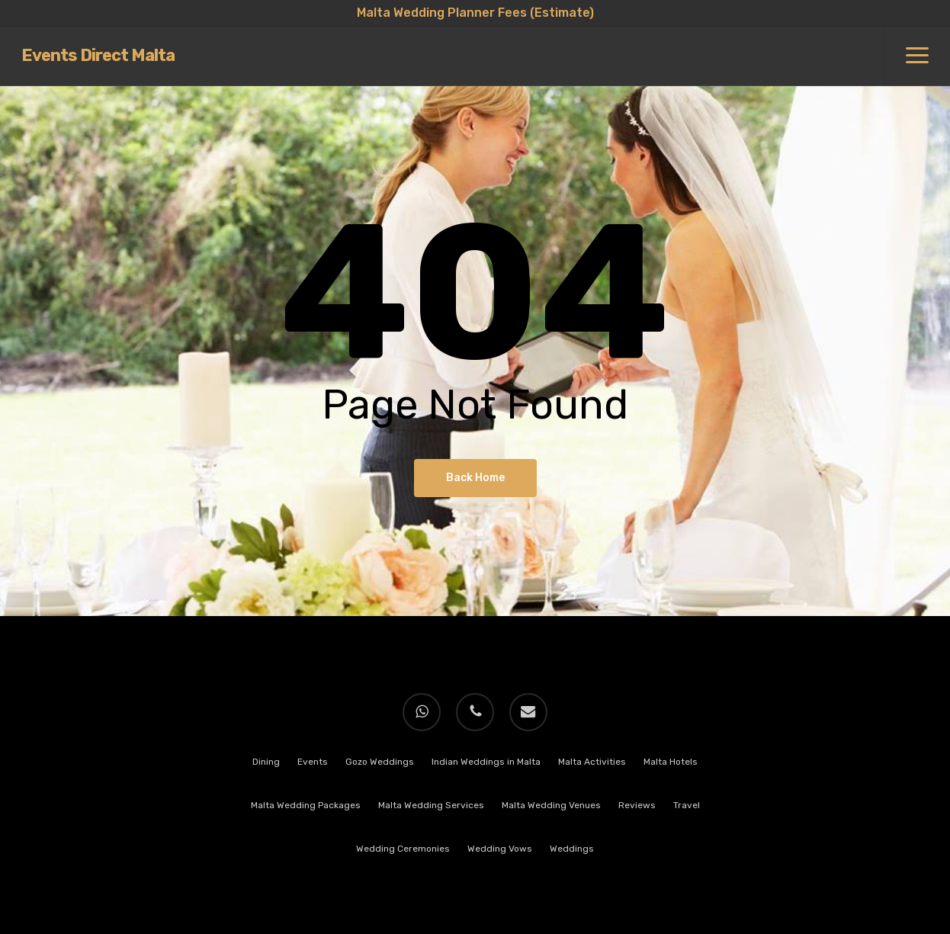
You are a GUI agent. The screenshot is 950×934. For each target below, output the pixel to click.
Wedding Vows (499, 848)
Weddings (572, 848)
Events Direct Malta (98, 56)
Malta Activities (592, 761)
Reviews (637, 805)
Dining (266, 761)
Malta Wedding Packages (306, 805)
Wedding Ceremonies (403, 848)
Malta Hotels (670, 761)
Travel (686, 805)
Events (312, 761)
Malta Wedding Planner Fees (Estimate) (475, 12)
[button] (917, 56)
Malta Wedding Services (431, 805)
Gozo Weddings (379, 761)
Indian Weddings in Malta (486, 761)
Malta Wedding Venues (551, 805)
